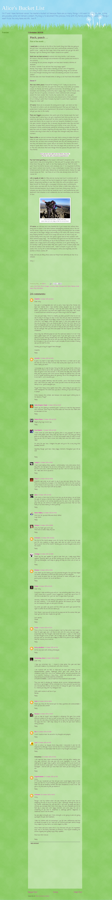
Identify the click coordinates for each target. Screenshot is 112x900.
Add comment (35, 844)
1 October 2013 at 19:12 (46, 463)
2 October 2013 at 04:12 (44, 495)
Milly (35, 288)
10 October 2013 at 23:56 (44, 732)
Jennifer (37, 358)
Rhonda (36, 570)
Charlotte (37, 299)
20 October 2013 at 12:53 (49, 757)
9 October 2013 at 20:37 (46, 714)
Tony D (36, 479)
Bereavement (63, 286)
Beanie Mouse (38, 420)
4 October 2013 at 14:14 (51, 648)
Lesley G (36, 463)
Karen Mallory (38, 513)
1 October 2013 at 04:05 (46, 358)
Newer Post (32, 892)
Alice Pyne (37, 286)
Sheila (36, 586)
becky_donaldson (39, 648)
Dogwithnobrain (39, 777)
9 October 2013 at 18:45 (45, 701)
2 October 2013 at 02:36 (46, 479)
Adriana (36, 525)
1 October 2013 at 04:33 (54, 405)
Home (55, 892)
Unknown (37, 538)
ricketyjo (36, 554)
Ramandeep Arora (39, 658)
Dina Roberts (38, 430)
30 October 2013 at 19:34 (48, 795)
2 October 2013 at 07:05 (50, 513)
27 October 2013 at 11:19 (51, 777)
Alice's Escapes (45, 286)
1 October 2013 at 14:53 (49, 430)
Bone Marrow (71, 286)
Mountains (40, 288)
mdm (36, 701)
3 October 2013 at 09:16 (46, 554)
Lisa (35, 743)
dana (35, 495)
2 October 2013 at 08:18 (46, 525)
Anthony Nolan (54, 286)
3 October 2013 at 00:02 (47, 538)
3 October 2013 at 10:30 (46, 570)
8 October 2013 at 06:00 (52, 658)
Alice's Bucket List (23, 8)
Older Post (78, 892)
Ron (35, 732)
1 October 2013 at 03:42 (46, 299)
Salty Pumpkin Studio (40, 405)
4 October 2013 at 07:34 (45, 628)
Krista (36, 628)
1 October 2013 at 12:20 (49, 420)
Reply (36, 353)
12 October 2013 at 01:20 (44, 743)
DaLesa (36, 714)
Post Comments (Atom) (42, 896)
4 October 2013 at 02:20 (45, 586)
